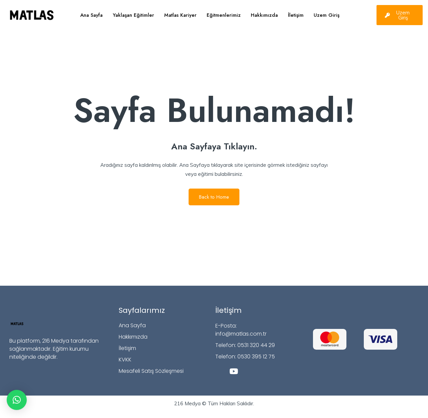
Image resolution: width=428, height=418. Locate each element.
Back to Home (214, 197)
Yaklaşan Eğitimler (133, 15)
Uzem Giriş (326, 15)
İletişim (296, 15)
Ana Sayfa (91, 15)
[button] (17, 400)
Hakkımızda (264, 15)
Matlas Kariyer (180, 15)
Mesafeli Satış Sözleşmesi (151, 371)
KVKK (125, 359)
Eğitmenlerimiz (224, 15)
